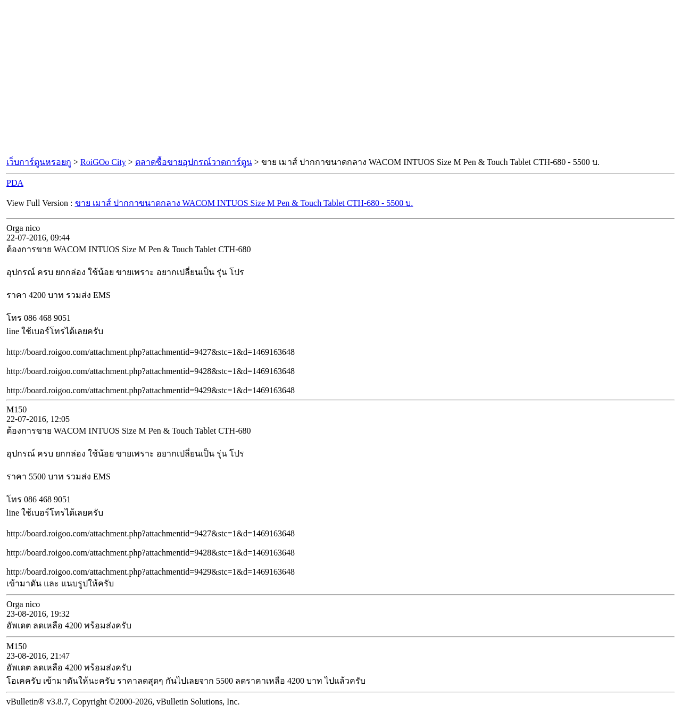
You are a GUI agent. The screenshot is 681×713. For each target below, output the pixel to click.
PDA (14, 182)
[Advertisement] (340, 78)
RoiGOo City (103, 162)
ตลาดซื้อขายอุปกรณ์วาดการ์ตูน (193, 162)
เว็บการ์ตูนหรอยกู (38, 162)
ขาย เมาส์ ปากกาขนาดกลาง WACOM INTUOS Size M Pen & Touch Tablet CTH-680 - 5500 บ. (244, 203)
